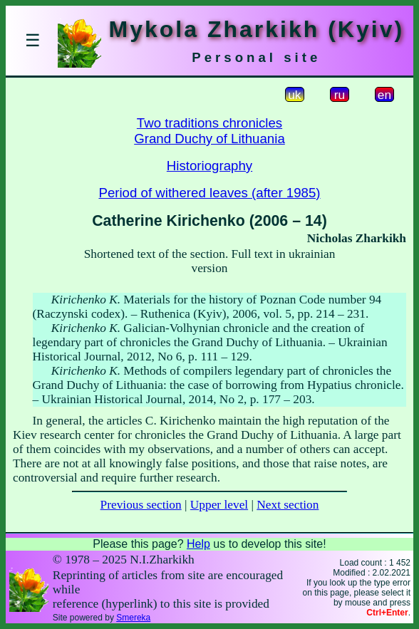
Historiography (209, 165)
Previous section (141, 504)
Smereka (133, 618)
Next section (288, 504)
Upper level (219, 504)
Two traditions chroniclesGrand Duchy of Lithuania (209, 130)
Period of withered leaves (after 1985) (209, 192)
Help (198, 544)
